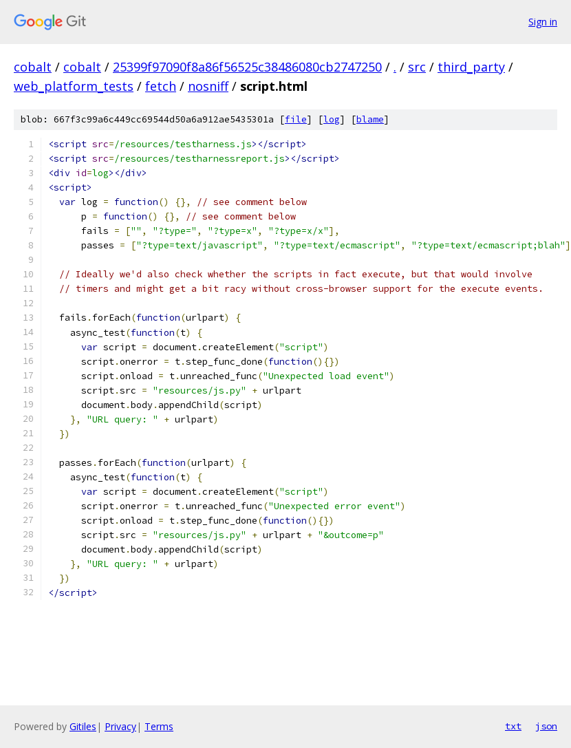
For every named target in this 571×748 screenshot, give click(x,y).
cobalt (33, 66)
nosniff (208, 86)
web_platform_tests (73, 86)
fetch (160, 86)
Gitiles (82, 726)
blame (370, 119)
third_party (471, 66)
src (417, 66)
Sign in (542, 21)
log (331, 119)
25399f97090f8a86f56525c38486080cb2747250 (247, 66)
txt (513, 726)
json (546, 726)
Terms (158, 726)
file (296, 119)
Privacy (120, 726)
